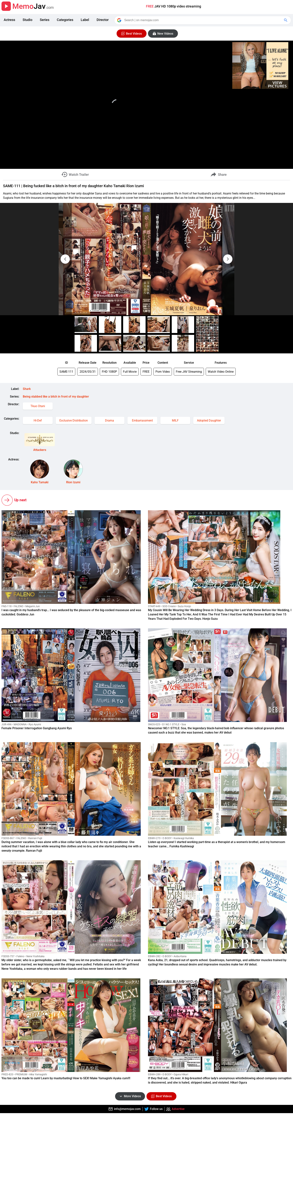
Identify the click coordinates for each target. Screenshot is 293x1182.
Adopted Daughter (209, 420)
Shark (27, 389)
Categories (65, 20)
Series (44, 20)
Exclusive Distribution (73, 420)
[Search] (203, 20)
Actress (9, 20)
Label (85, 20)
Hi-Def (38, 420)
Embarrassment (142, 420)
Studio (27, 20)
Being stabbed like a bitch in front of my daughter (56, 396)
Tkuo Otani (37, 406)
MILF (175, 420)
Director (103, 20)
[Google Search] (286, 20)
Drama (109, 420)
